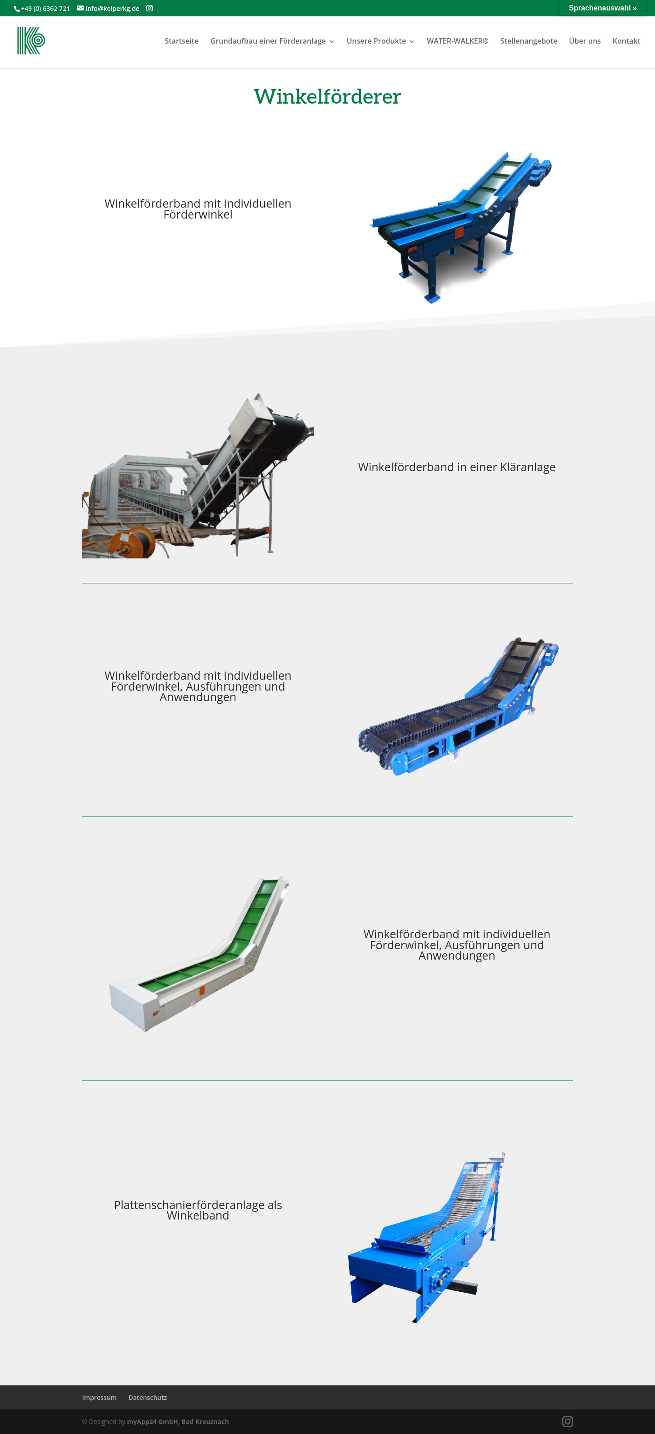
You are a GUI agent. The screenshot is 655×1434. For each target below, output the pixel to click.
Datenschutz (147, 1397)
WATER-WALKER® (458, 41)
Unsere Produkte (376, 41)
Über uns (585, 41)
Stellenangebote (528, 41)
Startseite (182, 41)
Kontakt (626, 41)
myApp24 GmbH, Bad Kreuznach (178, 1421)
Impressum (99, 1397)
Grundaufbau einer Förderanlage (268, 41)
